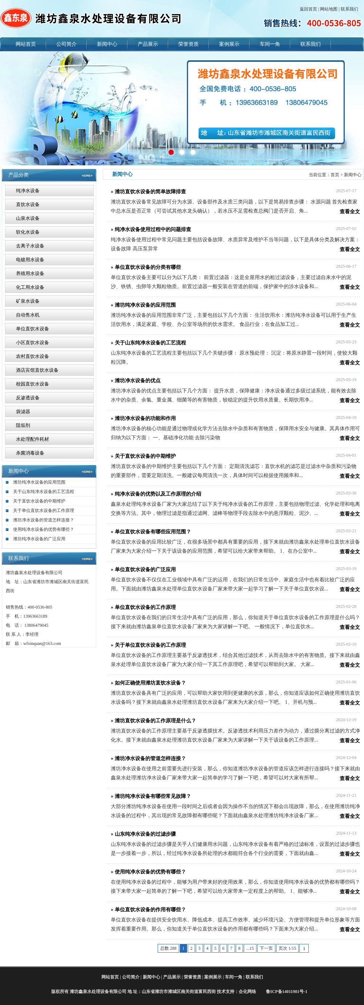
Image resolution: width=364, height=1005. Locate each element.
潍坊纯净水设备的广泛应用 (39, 538)
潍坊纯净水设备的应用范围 (39, 482)
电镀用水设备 (30, 259)
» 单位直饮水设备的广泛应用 (143, 569)
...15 (250, 948)
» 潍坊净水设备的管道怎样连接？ (148, 758)
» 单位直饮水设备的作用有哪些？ (148, 909)
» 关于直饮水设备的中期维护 (143, 456)
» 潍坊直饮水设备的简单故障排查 (148, 191)
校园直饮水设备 (32, 384)
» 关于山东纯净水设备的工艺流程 (148, 343)
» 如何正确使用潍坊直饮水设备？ (148, 683)
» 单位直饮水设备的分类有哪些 (146, 267)
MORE (85, 175)
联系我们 (349, 9)
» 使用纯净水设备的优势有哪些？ (148, 872)
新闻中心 (107, 44)
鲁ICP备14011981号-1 (286, 991)
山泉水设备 (28, 218)
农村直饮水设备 (32, 356)
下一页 (266, 948)
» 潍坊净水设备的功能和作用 (143, 418)
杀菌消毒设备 (30, 453)
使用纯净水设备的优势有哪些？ (43, 529)
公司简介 (66, 44)
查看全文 (350, 211)
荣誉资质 (188, 44)
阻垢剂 (23, 425)
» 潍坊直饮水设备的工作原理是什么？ (153, 720)
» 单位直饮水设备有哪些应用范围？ (151, 531)
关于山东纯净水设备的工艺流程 (43, 491)
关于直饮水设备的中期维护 (39, 501)
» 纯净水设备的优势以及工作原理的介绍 (156, 494)
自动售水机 (28, 315)
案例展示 (229, 44)
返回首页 (308, 9)
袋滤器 (23, 411)
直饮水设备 (28, 204)
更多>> (85, 471)
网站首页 (26, 44)
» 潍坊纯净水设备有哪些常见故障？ (151, 796)
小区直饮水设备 (32, 342)
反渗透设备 (28, 397)
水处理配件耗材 (32, 439)
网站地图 (328, 9)
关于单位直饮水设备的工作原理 (43, 510)
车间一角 (270, 44)
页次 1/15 (287, 948)
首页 (335, 174)
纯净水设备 (28, 190)
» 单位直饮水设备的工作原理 (143, 607)
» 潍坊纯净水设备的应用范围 (143, 305)
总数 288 (168, 948)
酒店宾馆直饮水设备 (37, 370)
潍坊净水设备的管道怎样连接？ (43, 519)
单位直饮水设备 (32, 328)
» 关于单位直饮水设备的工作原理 (148, 645)
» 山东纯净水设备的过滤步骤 (143, 834)
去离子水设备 (30, 246)
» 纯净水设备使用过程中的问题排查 (151, 229)
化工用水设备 (30, 287)
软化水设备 (28, 232)
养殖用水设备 (30, 273)
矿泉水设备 (28, 301)
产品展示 (148, 44)
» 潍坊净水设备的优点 (136, 380)
